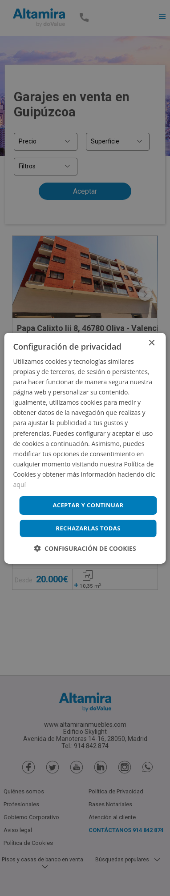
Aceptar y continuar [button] (88, 505)
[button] (85, 548)
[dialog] (85, 448)
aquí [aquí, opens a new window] (19, 484)
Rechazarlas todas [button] (88, 528)
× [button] (151, 342)
